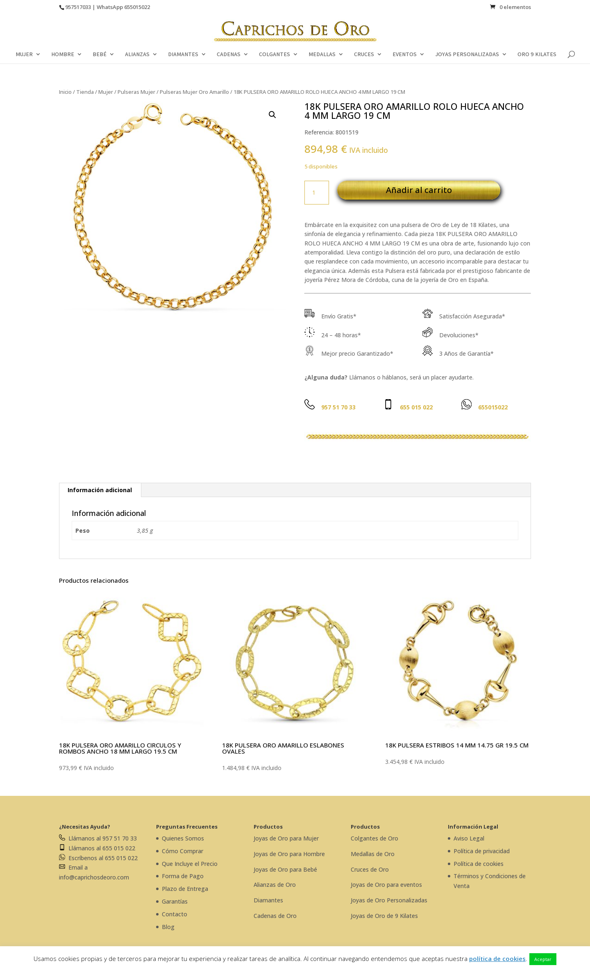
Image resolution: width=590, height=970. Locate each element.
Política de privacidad (482, 851)
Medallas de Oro (373, 854)
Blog (168, 927)
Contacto (174, 914)
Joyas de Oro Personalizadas (389, 900)
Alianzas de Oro (275, 884)
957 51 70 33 (338, 407)
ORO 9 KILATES (536, 54)
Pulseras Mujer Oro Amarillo (194, 91)
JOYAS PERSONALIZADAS (467, 54)
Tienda (85, 91)
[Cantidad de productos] (316, 192)
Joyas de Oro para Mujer (286, 838)
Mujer (105, 91)
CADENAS (229, 54)
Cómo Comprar (182, 851)
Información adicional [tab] (100, 490)
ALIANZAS (137, 54)
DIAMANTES (183, 54)
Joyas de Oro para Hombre (289, 854)
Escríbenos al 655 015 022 (98, 858)
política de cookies (497, 958)
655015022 (137, 7)
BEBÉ (100, 54)
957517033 (78, 7)
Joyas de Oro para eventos (386, 884)
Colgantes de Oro (374, 838)
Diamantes (268, 900)
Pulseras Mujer (136, 91)
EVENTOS (405, 54)
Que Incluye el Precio (190, 864)
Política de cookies (479, 864)
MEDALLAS (322, 54)
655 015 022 (416, 407)
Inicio (65, 91)
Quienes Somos (183, 838)
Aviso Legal (469, 838)
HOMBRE (62, 54)
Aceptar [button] (542, 959)
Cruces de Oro (370, 869)
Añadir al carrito (419, 189)
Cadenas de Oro (275, 916)
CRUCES (364, 54)
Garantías (175, 901)
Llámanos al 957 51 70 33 (98, 838)
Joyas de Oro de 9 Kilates (384, 916)
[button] (272, 114)
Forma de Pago (183, 876)
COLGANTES (274, 54)
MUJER (24, 54)
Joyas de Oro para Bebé (285, 869)
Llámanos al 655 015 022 (97, 848)
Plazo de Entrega (185, 889)
